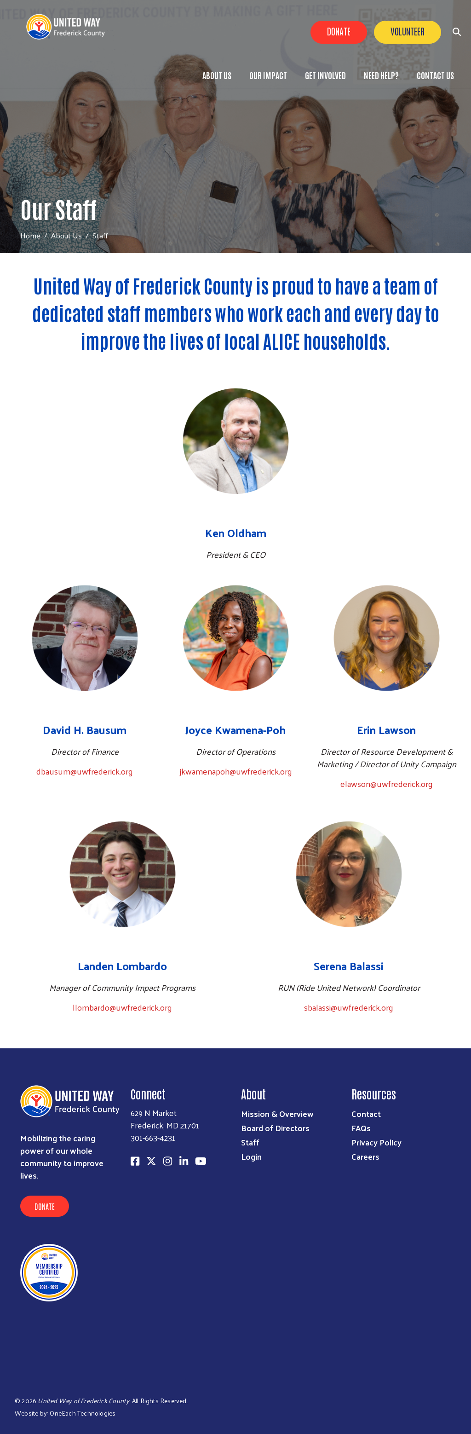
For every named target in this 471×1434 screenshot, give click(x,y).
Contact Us (435, 75)
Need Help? (381, 75)
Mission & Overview (277, 1113)
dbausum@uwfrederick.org (84, 771)
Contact (366, 1113)
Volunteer (408, 31)
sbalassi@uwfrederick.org (348, 1007)
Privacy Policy (376, 1142)
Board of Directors (275, 1128)
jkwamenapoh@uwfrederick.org (235, 771)
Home (30, 235)
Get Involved (325, 75)
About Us (216, 75)
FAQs (361, 1128)
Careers (365, 1156)
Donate (338, 31)
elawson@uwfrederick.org (386, 783)
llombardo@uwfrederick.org (122, 1007)
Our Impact (268, 75)
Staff (250, 1142)
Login (251, 1156)
